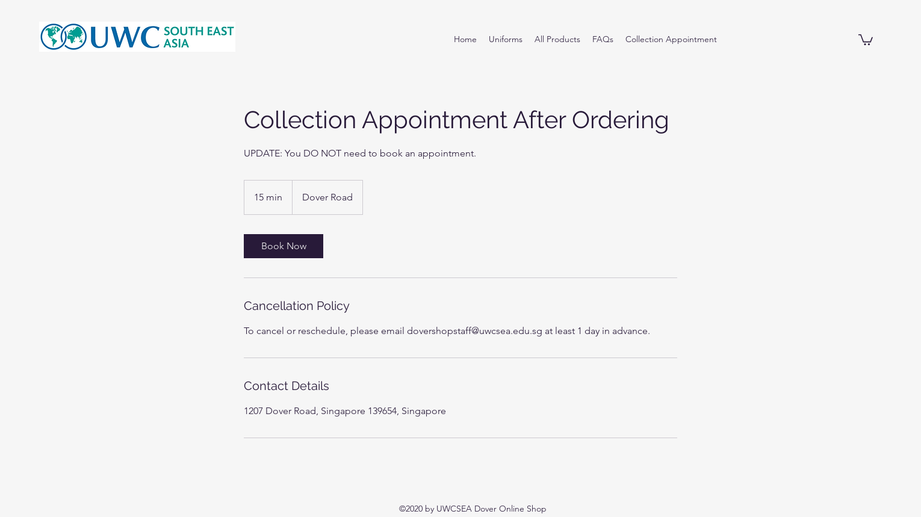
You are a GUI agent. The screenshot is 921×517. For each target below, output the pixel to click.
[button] (865, 39)
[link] (283, 246)
